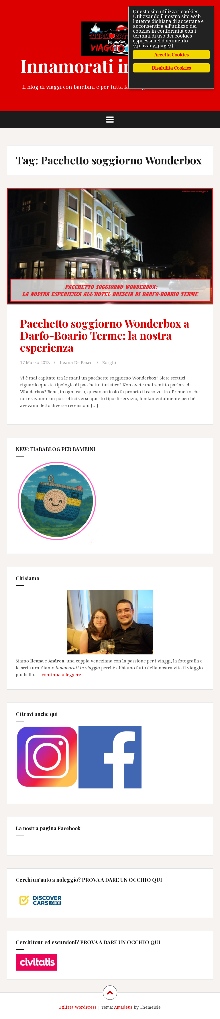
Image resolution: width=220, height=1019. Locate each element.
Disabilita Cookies (171, 68)
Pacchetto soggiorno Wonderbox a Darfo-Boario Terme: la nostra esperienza (104, 335)
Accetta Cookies (171, 55)
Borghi (109, 362)
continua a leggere (61, 674)
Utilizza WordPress (77, 1007)
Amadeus (123, 1007)
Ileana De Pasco (76, 362)
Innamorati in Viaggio (110, 65)
